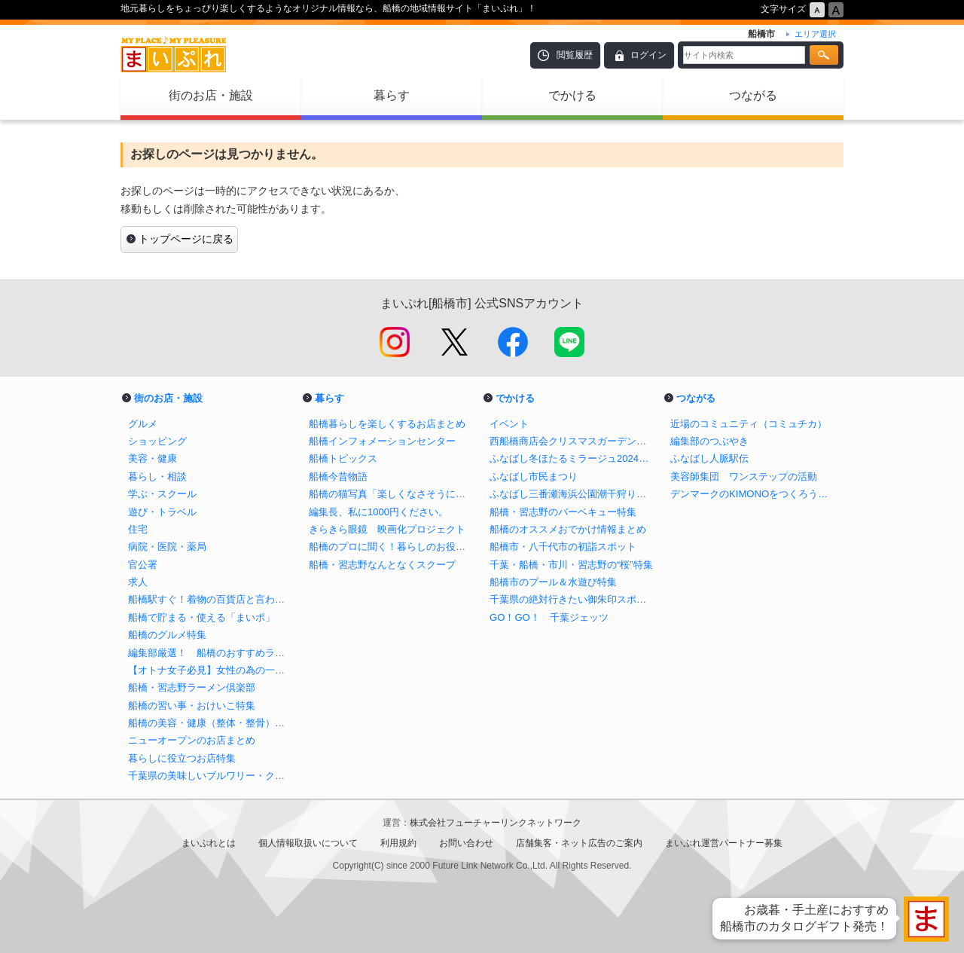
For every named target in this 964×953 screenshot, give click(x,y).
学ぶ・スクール (162, 493)
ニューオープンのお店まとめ (191, 740)
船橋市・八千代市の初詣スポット (563, 546)
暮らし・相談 (157, 476)
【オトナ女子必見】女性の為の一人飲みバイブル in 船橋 (211, 670)
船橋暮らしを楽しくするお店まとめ (387, 423)
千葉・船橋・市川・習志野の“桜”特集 (571, 564)
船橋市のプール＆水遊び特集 (553, 582)
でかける (572, 95)
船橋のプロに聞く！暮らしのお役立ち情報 (391, 546)
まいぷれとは (209, 843)
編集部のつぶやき (709, 441)
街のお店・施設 (211, 95)
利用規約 (398, 843)
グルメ (142, 423)
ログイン (648, 55)
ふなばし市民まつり (534, 476)
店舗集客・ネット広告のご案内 (579, 843)
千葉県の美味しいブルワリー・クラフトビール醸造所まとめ (211, 775)
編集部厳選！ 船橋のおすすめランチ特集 (211, 652)
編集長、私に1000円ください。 (378, 512)
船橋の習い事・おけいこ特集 (191, 705)
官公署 (142, 564)
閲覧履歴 (575, 55)
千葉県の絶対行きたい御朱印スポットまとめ (572, 599)
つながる (753, 95)
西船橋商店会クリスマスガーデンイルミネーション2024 (572, 441)
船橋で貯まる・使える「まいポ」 (201, 617)
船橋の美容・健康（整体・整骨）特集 (211, 722)
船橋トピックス (343, 458)
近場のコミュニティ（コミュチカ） (748, 423)
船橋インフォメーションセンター (382, 441)
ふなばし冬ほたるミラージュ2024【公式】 (572, 458)
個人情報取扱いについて (308, 843)
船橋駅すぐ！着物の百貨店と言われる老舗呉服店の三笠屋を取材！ (211, 599)
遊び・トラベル (162, 512)
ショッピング (157, 441)
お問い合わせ (466, 843)
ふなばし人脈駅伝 (709, 458)
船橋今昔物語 (338, 476)
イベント (509, 423)
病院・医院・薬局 (167, 546)
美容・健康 (152, 458)
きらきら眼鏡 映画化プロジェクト (387, 529)
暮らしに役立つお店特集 (182, 758)
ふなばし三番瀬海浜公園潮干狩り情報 (572, 493)
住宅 (138, 529)
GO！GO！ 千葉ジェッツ (549, 617)
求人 (138, 582)
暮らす (392, 95)
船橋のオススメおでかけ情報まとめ (568, 529)
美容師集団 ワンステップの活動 (743, 476)
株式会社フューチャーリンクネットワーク (495, 822)
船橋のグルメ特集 (167, 634)
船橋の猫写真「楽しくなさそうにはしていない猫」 (391, 493)
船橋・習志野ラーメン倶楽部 (191, 687)
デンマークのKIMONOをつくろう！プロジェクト (753, 493)
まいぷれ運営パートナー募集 (723, 843)
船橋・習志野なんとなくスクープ (382, 564)
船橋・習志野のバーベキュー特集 (563, 512)
